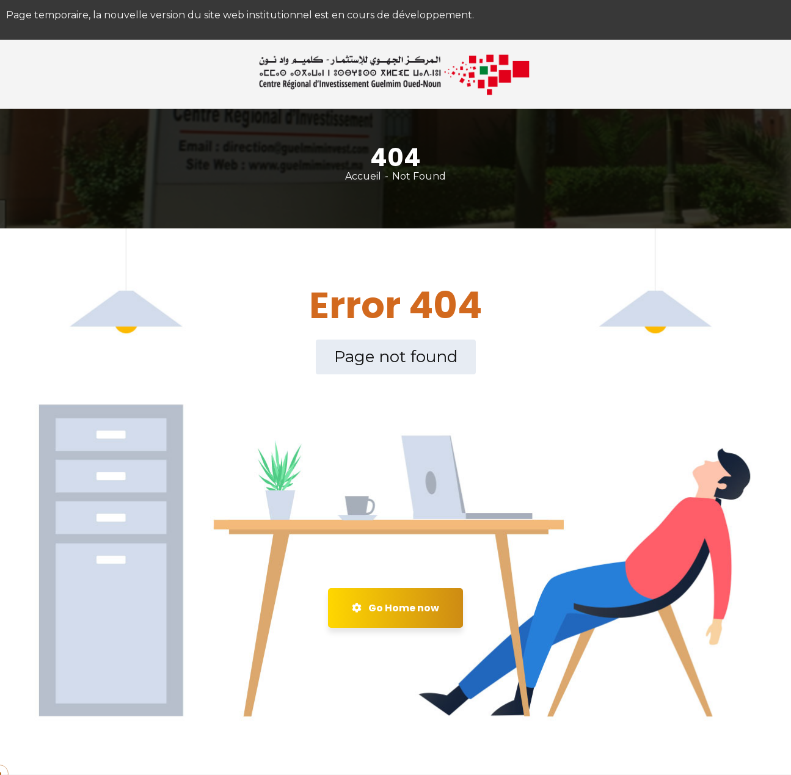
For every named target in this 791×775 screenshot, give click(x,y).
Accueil (363, 176)
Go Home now (395, 608)
